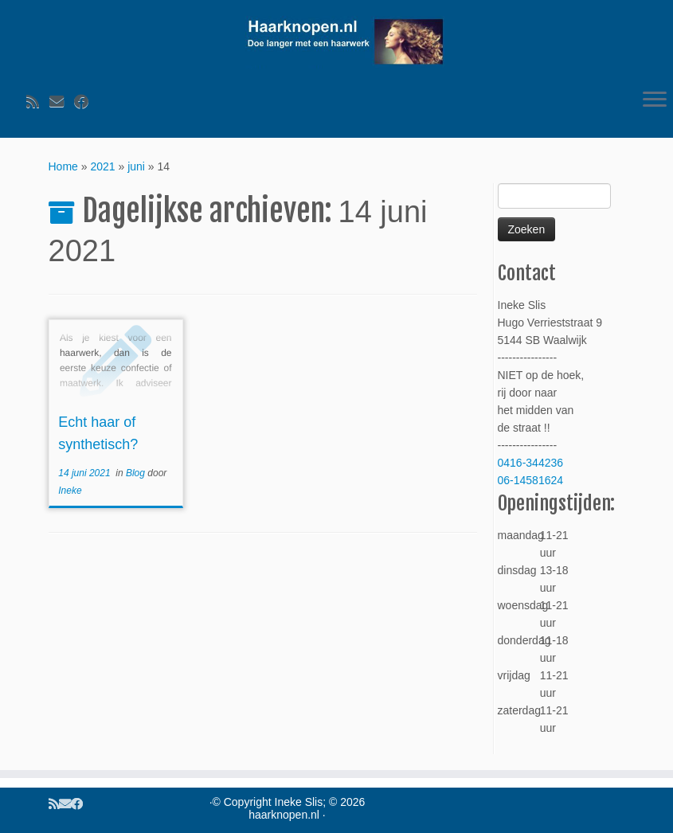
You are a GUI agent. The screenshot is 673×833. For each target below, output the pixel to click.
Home (63, 166)
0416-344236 (531, 462)
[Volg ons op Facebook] (86, 102)
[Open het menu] (655, 101)
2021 (102, 166)
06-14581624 (531, 480)
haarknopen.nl (283, 814)
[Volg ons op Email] (61, 102)
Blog (136, 473)
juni (136, 166)
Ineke (69, 490)
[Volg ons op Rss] (37, 102)
